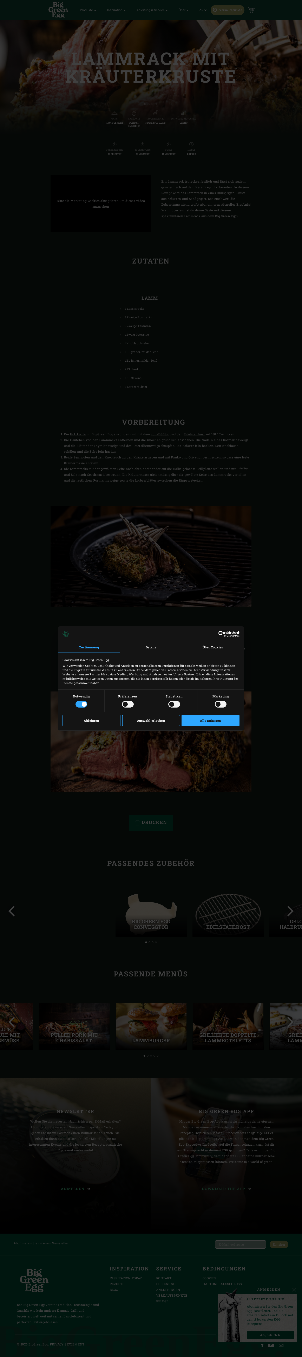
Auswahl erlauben (151, 720)
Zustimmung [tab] (89, 647)
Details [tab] (151, 647)
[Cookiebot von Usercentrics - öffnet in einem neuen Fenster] (221, 634)
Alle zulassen (210, 720)
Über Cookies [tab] (213, 647)
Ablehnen (91, 720)
